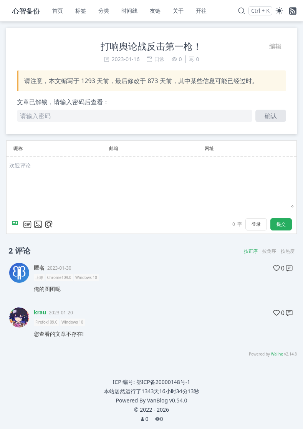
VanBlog (167, 400)
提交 (281, 224)
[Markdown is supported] (16, 224)
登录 (256, 224)
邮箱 (113, 148)
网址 (209, 148)
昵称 (18, 148)
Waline (277, 354)
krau (40, 312)
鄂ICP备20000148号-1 (163, 382)
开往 (201, 10)
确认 (271, 116)
